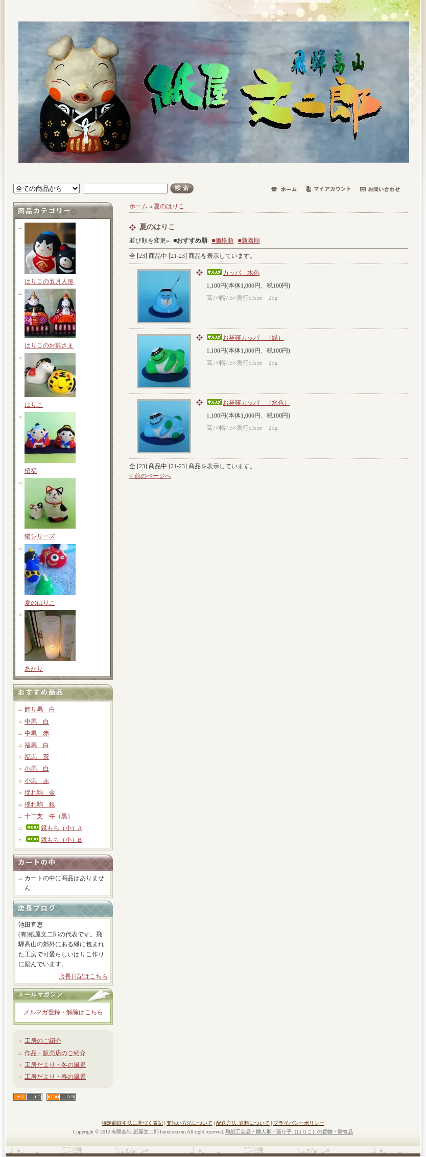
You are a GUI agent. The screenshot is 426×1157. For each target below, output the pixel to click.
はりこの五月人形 (49, 281)
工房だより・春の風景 (55, 1076)
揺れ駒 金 (40, 792)
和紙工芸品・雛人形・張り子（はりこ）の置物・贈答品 (289, 1131)
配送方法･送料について (243, 1123)
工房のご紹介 (43, 1040)
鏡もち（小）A (53, 828)
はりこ (34, 404)
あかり (34, 668)
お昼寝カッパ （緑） (245, 337)
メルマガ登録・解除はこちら (63, 1012)
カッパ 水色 (232, 272)
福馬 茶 (37, 756)
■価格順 (222, 240)
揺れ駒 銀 (40, 804)
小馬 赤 (37, 780)
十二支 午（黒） (49, 816)
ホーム (138, 206)
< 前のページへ (150, 475)
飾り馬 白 (40, 709)
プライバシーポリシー (298, 1123)
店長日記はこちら (83, 976)
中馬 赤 (37, 733)
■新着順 (249, 240)
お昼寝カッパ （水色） (248, 402)
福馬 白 (37, 745)
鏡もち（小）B (53, 839)
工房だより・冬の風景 (55, 1064)
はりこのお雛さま (49, 345)
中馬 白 (37, 721)
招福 (31, 470)
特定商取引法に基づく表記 (132, 1123)
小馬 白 (37, 768)
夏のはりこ (40, 602)
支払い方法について (189, 1123)
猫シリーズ (40, 536)
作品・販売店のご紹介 (55, 1053)
